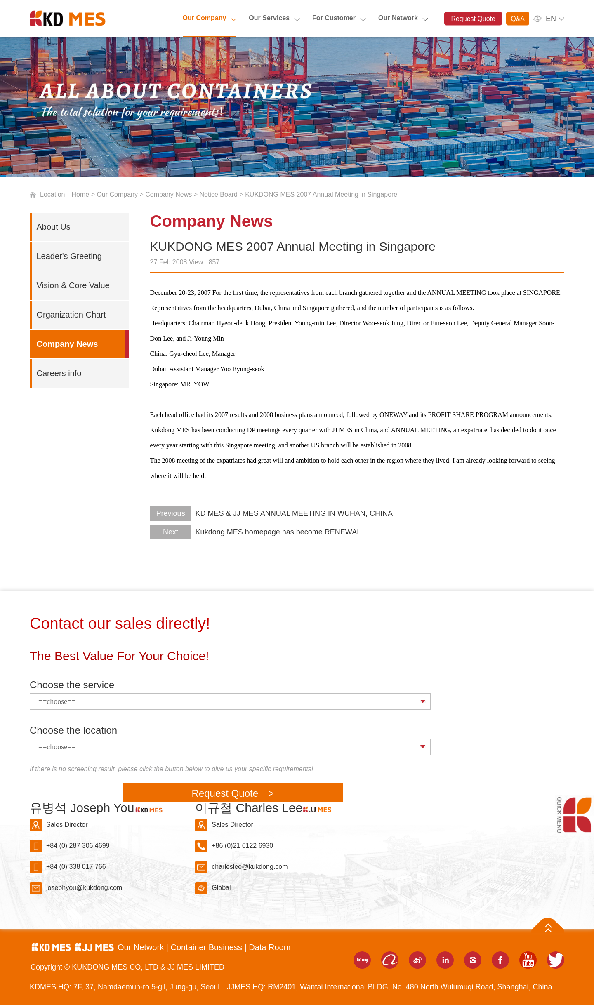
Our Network (398, 17)
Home (81, 194)
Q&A (518, 18)
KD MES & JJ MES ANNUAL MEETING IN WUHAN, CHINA (271, 513)
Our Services (269, 17)
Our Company (204, 17)
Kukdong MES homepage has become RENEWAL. (256, 532)
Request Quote (473, 18)
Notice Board (218, 194)
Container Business (207, 947)
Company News (168, 194)
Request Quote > (233, 793)
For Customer (334, 17)
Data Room (269, 947)
